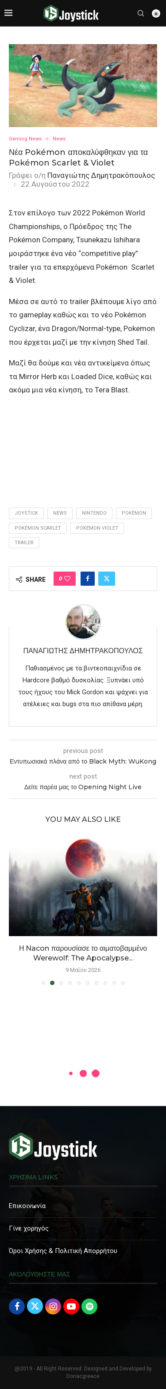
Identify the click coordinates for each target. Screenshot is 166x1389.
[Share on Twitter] (106, 579)
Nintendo (94, 513)
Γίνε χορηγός (29, 1228)
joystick (26, 513)
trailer (24, 543)
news (60, 513)
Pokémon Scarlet (38, 528)
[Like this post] (67, 579)
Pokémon (134, 513)
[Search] (140, 13)
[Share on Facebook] (88, 579)
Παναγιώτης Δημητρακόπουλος (101, 175)
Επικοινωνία (27, 1206)
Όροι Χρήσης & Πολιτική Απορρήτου (63, 1251)
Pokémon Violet (97, 528)
